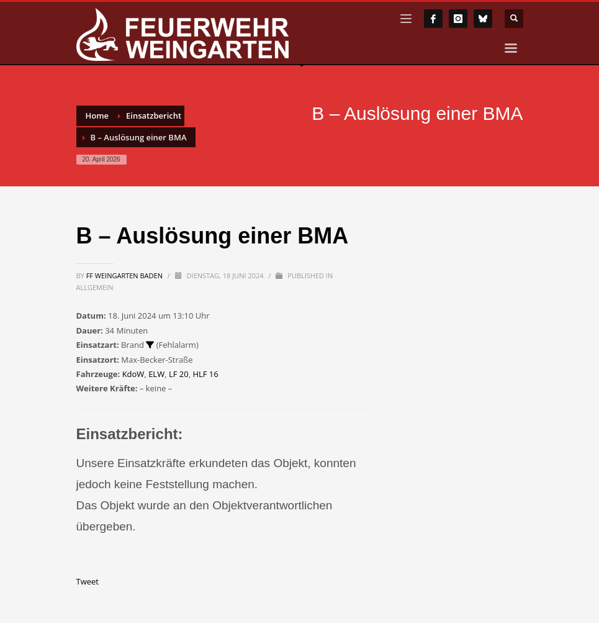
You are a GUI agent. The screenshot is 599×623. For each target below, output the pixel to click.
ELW (156, 374)
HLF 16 (205, 374)
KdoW (133, 374)
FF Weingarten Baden (125, 275)
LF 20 (179, 374)
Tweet (87, 581)
